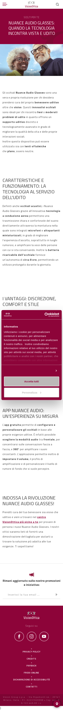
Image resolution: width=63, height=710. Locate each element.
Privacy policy (31, 651)
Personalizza (45, 370)
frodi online (31, 672)
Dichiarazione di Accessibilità (31, 679)
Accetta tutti (31, 381)
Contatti (31, 686)
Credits (31, 658)
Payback (31, 665)
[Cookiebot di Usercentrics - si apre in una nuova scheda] (45, 315)
